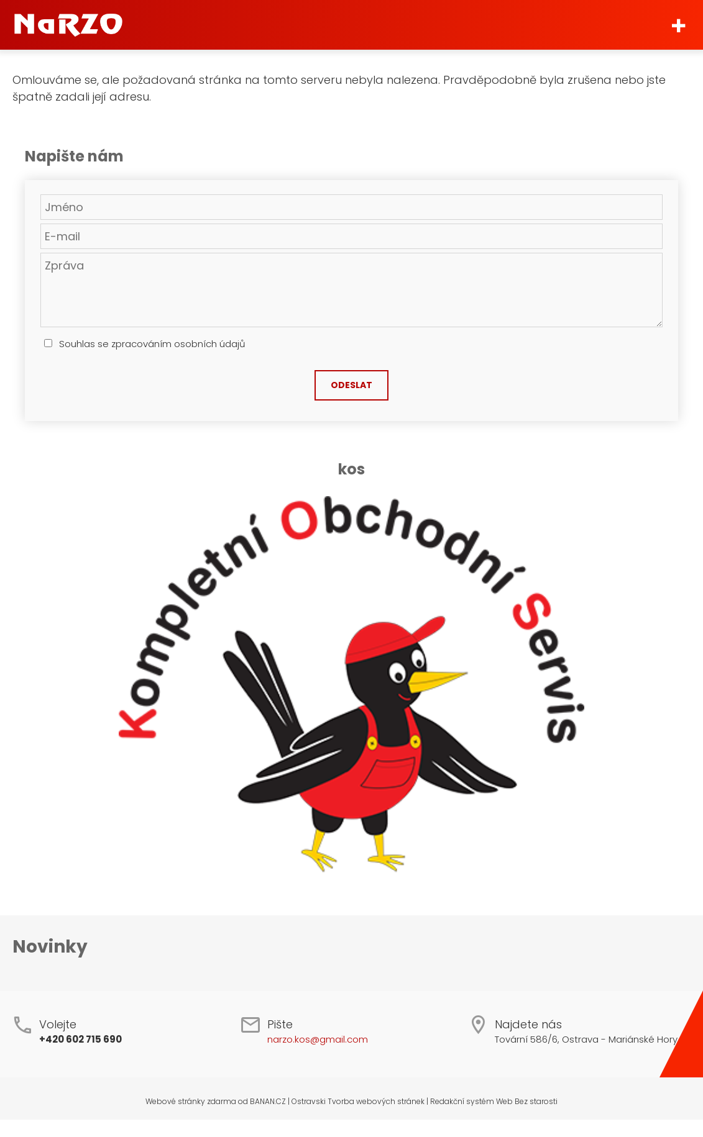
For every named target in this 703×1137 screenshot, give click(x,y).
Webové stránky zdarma (190, 1101)
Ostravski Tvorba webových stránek (358, 1101)
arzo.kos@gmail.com (320, 1039)
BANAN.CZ (268, 1101)
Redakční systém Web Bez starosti (494, 1101)
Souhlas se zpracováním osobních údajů (152, 343)
